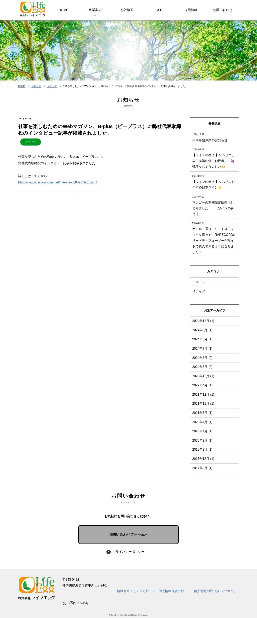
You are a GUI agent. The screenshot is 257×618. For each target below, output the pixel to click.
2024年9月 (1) (202, 330)
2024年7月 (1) (202, 348)
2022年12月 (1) (203, 376)
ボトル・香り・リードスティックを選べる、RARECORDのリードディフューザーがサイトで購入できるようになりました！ (214, 237)
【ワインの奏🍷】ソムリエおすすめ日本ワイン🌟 (214, 181)
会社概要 (127, 10)
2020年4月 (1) (202, 431)
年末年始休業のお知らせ (214, 137)
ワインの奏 (79, 603)
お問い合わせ (222, 10)
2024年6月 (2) (202, 357)
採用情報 (190, 10)
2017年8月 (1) (202, 468)
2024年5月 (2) (202, 367)
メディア (52, 86)
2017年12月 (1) (203, 458)
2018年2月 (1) (202, 449)
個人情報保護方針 (171, 591)
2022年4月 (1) (202, 385)
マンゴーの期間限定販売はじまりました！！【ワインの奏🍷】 (214, 205)
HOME (63, 10)
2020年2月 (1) (202, 440)
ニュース (198, 282)
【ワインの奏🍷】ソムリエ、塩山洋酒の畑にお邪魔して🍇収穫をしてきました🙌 (214, 157)
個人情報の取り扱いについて (215, 591)
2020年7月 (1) (202, 422)
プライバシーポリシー (128, 551)
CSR (159, 10)
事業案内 (95, 10)
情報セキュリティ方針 (134, 591)
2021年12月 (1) (203, 394)
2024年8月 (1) (202, 339)
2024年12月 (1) (203, 321)
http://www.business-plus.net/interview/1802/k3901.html (57, 182)
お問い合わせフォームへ (128, 534)
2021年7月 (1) (202, 412)
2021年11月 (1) (203, 403)
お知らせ (36, 86)
